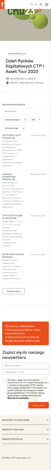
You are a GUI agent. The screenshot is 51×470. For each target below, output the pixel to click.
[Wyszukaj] (41, 4)
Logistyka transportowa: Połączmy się (9, 176)
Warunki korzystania (17, 398)
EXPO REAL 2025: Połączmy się (11, 136)
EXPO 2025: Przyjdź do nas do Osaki (12, 216)
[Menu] (46, 4)
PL (32, 4)
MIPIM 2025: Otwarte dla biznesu (13, 255)
